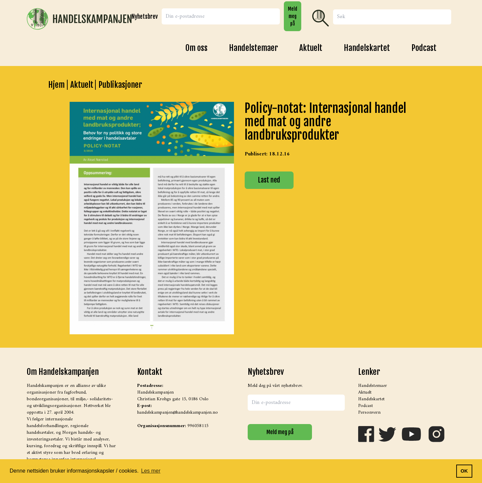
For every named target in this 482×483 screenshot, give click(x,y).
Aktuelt (310, 48)
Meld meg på (292, 16)
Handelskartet (367, 48)
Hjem (56, 85)
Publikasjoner (120, 85)
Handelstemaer (253, 48)
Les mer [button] (151, 471)
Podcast (423, 48)
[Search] (392, 16)
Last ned (269, 180)
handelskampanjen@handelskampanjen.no (177, 412)
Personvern (369, 412)
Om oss (196, 48)
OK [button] (464, 471)
